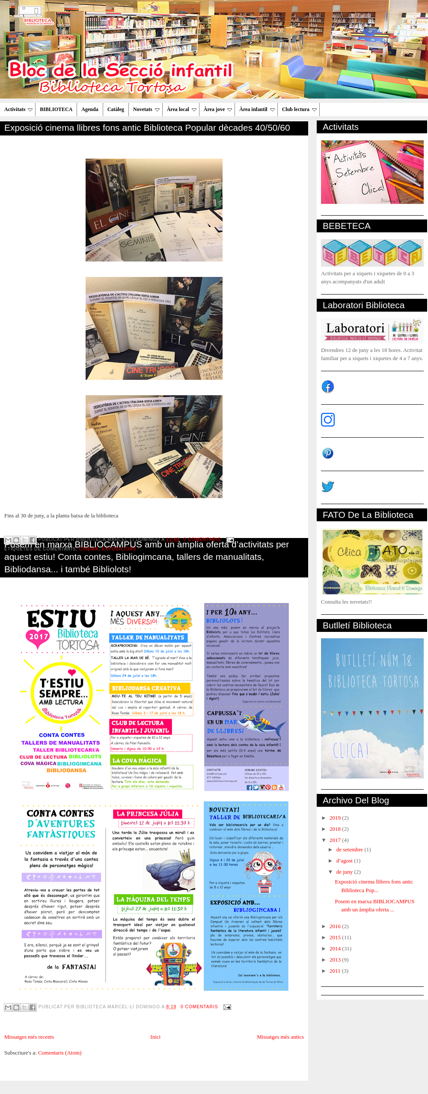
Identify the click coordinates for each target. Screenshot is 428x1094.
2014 (336, 948)
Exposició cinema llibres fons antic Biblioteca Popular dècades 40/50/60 (147, 127)
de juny (345, 872)
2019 (336, 817)
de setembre (350, 849)
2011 (336, 971)
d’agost (345, 860)
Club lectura (299, 109)
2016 (336, 926)
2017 (336, 840)
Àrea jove (218, 109)
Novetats (146, 109)
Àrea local (181, 109)
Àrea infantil (256, 109)
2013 (336, 959)
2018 (336, 829)
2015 (336, 937)
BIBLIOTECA (56, 109)
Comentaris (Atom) (59, 1052)
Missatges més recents (29, 1037)
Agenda (89, 109)
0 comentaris (199, 1006)
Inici (155, 1037)
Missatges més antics (280, 1037)
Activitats (18, 109)
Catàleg (115, 109)
